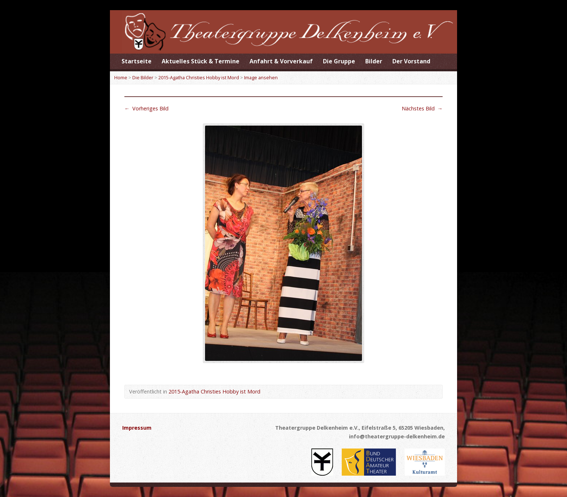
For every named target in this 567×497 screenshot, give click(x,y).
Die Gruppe (339, 61)
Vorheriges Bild (146, 108)
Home (120, 77)
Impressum (137, 427)
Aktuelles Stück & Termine (200, 61)
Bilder (373, 61)
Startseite (137, 61)
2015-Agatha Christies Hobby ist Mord (198, 77)
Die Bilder (142, 77)
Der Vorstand (411, 61)
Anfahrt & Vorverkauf (281, 61)
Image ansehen (261, 77)
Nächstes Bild (422, 108)
